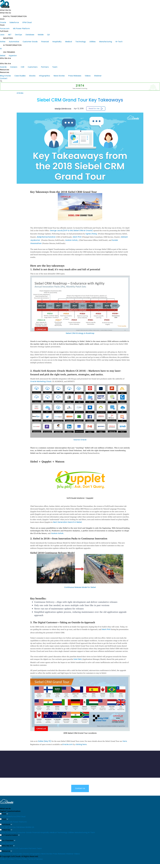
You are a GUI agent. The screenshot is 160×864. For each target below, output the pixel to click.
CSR (24, 67)
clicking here (81, 744)
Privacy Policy (21, 859)
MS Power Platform (23, 28)
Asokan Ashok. (57, 533)
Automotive (15, 41)
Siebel (4, 55)
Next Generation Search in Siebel (67, 522)
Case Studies (21, 75)
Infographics (46, 75)
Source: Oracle (80, 439)
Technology (82, 41)
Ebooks (34, 75)
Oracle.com (67, 744)
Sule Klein (78, 659)
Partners (46, 67)
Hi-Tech (120, 41)
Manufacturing (107, 41)
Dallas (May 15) (44, 741)
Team (56, 67)
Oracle (4, 22)
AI (2, 48)
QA (50, 34)
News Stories (61, 75)
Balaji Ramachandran (46, 237)
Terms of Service (35, 859)
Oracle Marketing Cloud (40, 381)
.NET (11, 34)
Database (32, 34)
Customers (34, 67)
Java (3, 34)
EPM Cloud (28, 22)
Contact (3, 78)
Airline (4, 41)
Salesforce (16, 22)
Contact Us (80, 788)
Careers (15, 67)
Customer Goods (32, 41)
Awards (5, 67)
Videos (89, 75)
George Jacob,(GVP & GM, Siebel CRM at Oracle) (71, 230)
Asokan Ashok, (71, 240)
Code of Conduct (7, 859)
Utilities (94, 41)
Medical (70, 41)
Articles (20, 93)
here (125, 741)
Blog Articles (7, 75)
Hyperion (14, 55)
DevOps (20, 34)
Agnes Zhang (91, 233)
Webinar (99, 75)
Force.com (6, 28)
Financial (46, 41)
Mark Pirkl (77, 237)
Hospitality (58, 41)
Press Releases (76, 75)
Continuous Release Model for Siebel (80, 587)
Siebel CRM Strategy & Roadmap (80, 333)
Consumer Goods (24, 832)
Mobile (42, 34)
